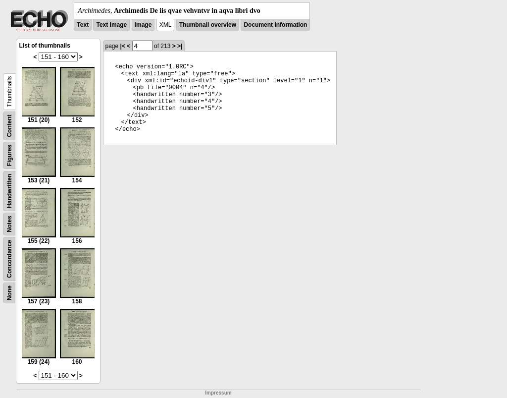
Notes (9, 224)
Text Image (111, 24)
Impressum (218, 393)
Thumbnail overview (207, 24)
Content (9, 125)
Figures (9, 155)
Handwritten (9, 191)
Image (143, 24)
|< (122, 46)
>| (179, 46)
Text (83, 24)
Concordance (9, 259)
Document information (275, 24)
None (9, 292)
